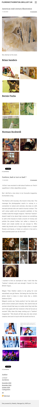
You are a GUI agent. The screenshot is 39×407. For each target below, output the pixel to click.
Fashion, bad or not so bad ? (14, 177)
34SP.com (28, 403)
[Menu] (35, 2)
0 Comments (33, 11)
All (3, 392)
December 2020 (6, 383)
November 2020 (6, 385)
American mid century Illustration (17, 9)
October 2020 (6, 387)
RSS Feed (7, 396)
